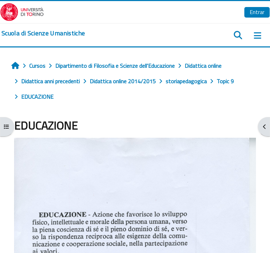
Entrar (257, 12)
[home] (43, 33)
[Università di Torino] (22, 11)
